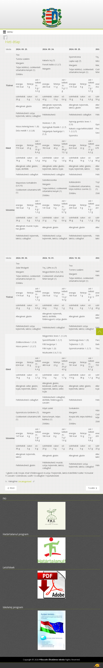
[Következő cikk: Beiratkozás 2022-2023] (92, 488)
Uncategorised (24, 481)
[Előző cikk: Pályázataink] (11, 488)
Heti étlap (12, 41)
